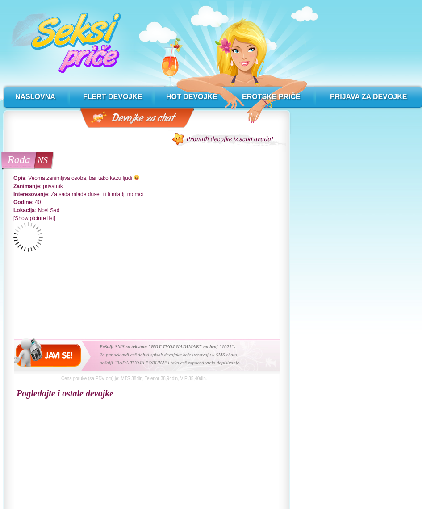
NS (43, 160)
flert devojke (112, 96)
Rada (19, 159)
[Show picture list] (34, 218)
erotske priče (271, 96)
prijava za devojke (368, 96)
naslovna (35, 96)
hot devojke (191, 96)
